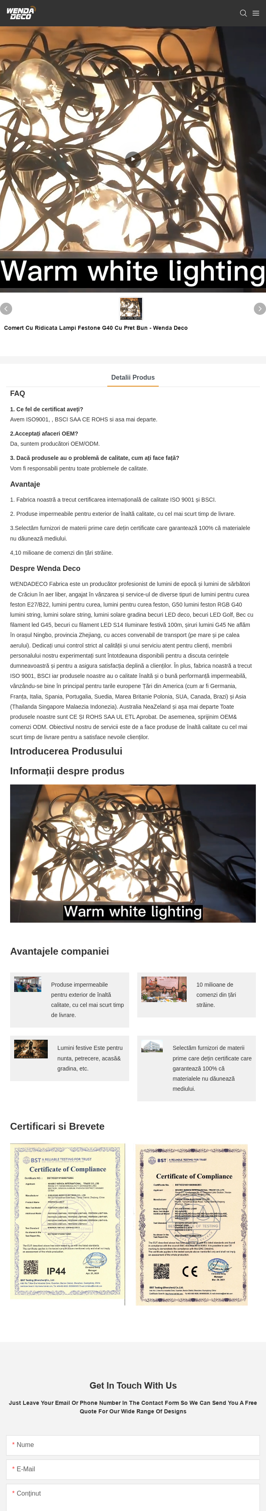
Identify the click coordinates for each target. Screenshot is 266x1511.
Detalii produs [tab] (133, 377)
